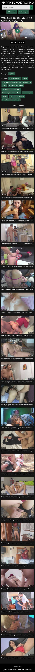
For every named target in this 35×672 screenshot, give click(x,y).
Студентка (27, 82)
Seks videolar (19, 96)
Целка (4, 86)
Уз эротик (16, 100)
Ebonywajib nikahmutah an (11, 93)
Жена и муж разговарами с (11, 89)
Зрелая (4, 96)
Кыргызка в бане (14, 78)
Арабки (11, 74)
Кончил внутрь (27, 93)
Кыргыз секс (17, 666)
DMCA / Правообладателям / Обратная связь (17, 669)
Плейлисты (11, 11)
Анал (11, 96)
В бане (25, 78)
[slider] (13, 35)
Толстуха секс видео (16, 86)
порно (17, 2)
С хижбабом (6, 100)
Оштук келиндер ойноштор (11, 82)
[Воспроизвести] (2, 37)
